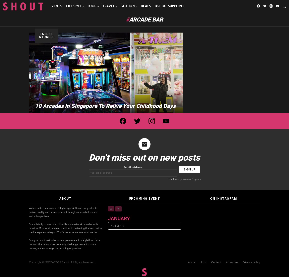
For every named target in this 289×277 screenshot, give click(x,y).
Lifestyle (73, 7)
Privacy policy (251, 262)
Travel (108, 7)
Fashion (127, 7)
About (192, 262)
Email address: (133, 171)
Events (55, 6)
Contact (216, 262)
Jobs (203, 262)
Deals (146, 6)
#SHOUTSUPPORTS (169, 6)
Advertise (232, 262)
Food (92, 7)
